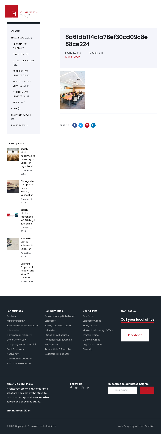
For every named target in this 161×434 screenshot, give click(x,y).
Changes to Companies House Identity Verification (27, 188)
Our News (18, 54)
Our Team (88, 316)
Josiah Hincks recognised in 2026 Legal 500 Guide (28, 216)
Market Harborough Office (98, 330)
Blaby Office (90, 325)
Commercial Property (19, 335)
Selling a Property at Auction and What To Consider (27, 270)
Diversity (88, 349)
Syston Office (91, 335)
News (16, 102)
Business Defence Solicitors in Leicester (23, 328)
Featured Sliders (21, 115)
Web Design (124, 426)
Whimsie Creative (144, 426)
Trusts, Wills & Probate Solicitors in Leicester (58, 351)
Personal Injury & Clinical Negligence (58, 342)
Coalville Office (91, 339)
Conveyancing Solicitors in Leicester (60, 318)
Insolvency (13, 353)
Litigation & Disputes (57, 335)
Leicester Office (92, 320)
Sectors (11, 316)
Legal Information (93, 344)
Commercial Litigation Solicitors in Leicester (19, 361)
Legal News (17, 37)
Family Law (17, 125)
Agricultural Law (16, 320)
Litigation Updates (24, 60)
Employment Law (16, 339)
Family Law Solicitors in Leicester (58, 328)
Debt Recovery (15, 349)
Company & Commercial (21, 344)
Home (14, 108)
